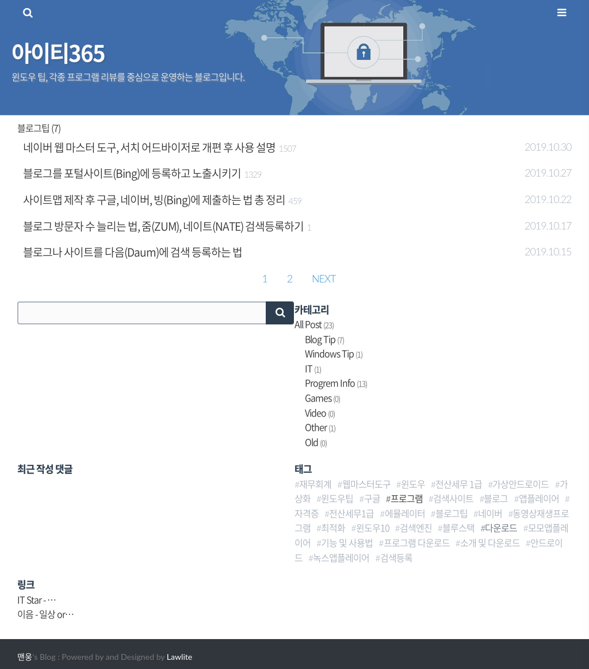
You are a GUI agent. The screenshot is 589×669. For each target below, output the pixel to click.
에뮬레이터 (405, 513)
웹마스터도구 (366, 484)
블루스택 (458, 527)
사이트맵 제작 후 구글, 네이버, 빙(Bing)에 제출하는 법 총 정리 (154, 200)
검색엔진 (416, 527)
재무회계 (315, 484)
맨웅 (24, 657)
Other (320, 427)
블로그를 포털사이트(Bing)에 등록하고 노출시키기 (132, 173)
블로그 (496, 498)
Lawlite (179, 657)
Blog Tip (324, 339)
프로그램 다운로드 (417, 542)
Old (316, 442)
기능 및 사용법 (347, 542)
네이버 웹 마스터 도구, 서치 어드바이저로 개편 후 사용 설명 (149, 147)
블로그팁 (451, 513)
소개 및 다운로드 (490, 542)
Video (320, 412)
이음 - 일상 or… (45, 614)
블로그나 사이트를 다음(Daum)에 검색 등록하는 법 (132, 252)
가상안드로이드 (520, 484)
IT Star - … (36, 599)
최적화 (333, 527)
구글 (372, 498)
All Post (314, 324)
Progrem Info (336, 382)
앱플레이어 (539, 498)
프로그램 (407, 498)
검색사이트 (453, 498)
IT (313, 368)
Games (322, 397)
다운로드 (501, 527)
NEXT (323, 278)
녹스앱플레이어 (341, 557)
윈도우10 (372, 527)
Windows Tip (333, 353)
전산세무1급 (351, 513)
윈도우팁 (337, 498)
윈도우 (413, 484)
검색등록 (396, 557)
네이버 (490, 513)
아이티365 (58, 52)
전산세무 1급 (458, 484)
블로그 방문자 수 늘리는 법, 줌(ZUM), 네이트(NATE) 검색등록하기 (163, 226)
